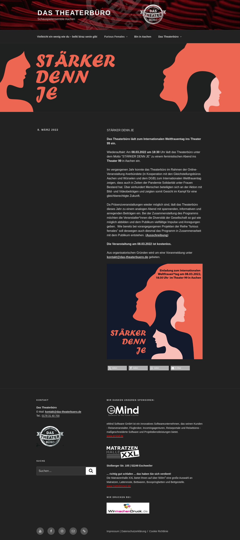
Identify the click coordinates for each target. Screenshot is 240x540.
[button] (117, 368)
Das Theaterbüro (74, 13)
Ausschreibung (156, 235)
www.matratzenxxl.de (119, 486)
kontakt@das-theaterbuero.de (127, 257)
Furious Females (116, 36)
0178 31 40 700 (50, 415)
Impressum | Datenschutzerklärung (126, 531)
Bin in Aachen (142, 36)
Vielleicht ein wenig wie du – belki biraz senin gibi (67, 36)
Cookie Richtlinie (158, 531)
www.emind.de (115, 435)
